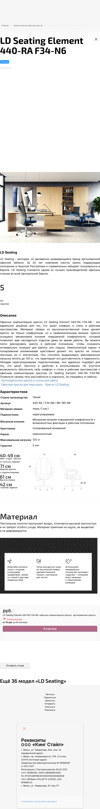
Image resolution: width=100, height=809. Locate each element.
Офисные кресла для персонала (21, 385)
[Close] (25, 730)
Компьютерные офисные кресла (28, 25)
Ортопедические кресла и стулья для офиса (29, 381)
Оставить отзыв (15, 666)
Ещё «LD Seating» (50, 681)
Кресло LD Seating (57, 385)
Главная (5, 25)
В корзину (50, 630)
